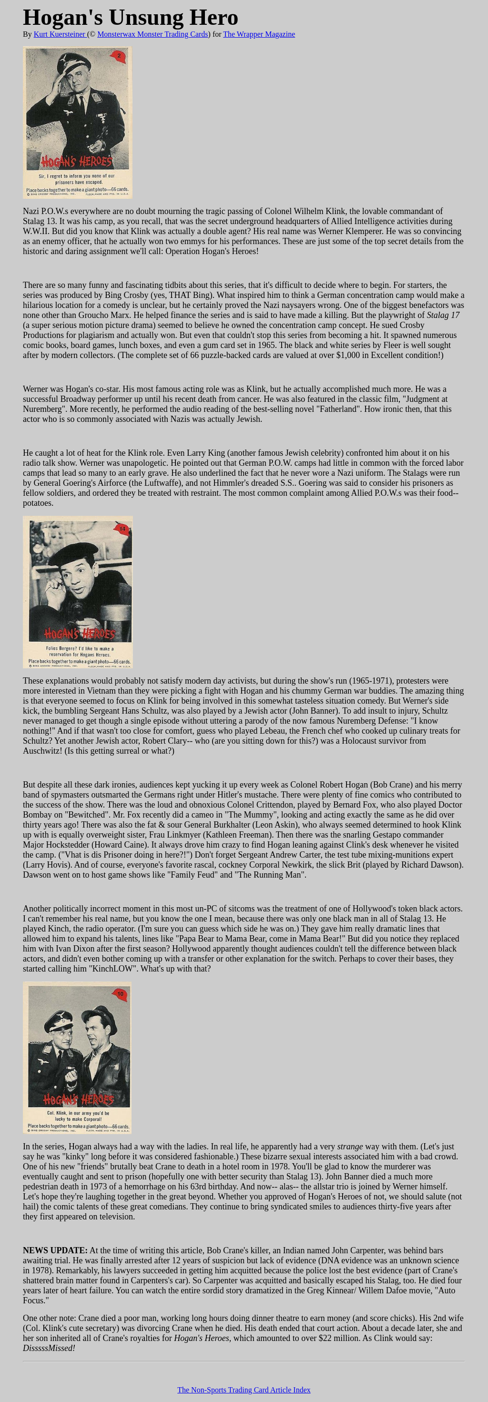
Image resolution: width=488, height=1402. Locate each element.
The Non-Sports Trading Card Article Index (244, 1390)
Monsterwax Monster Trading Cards (152, 34)
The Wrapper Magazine (259, 34)
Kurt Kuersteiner (60, 34)
